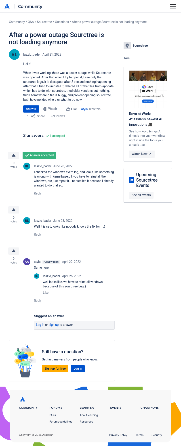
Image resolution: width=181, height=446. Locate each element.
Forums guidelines (60, 421)
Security (157, 435)
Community (30, 6)
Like (45, 292)
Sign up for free (55, 368)
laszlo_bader (32, 54)
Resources (86, 421)
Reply (38, 193)
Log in (40, 325)
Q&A (31, 22)
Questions (62, 22)
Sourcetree (44, 22)
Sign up (54, 325)
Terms (139, 435)
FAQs (52, 415)
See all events (141, 195)
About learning (89, 415)
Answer (31, 109)
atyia (84, 109)
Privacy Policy (118, 435)
